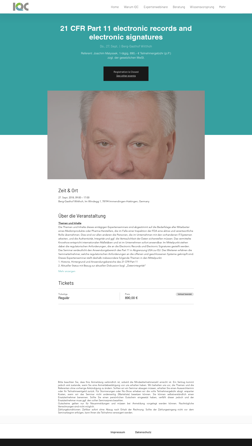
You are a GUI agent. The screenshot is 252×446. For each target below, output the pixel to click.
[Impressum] (117, 432)
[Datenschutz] (143, 432)
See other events (126, 75)
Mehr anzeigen (66, 271)
